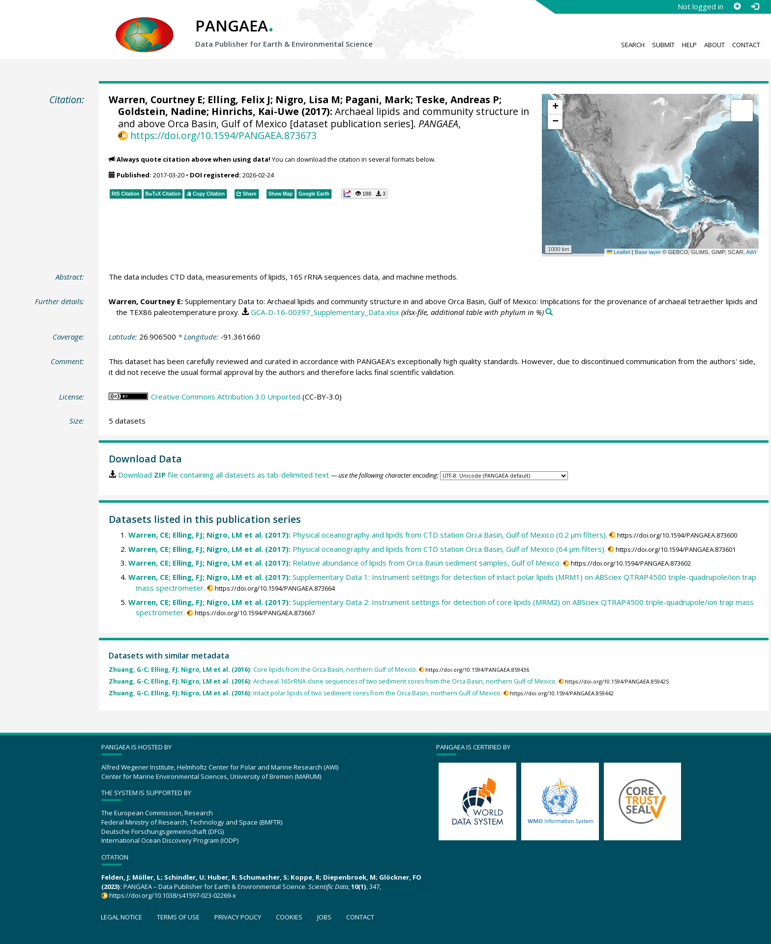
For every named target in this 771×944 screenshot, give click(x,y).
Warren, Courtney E (156, 99)
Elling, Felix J (239, 99)
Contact (746, 44)
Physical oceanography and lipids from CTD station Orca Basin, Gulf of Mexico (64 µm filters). (367, 549)
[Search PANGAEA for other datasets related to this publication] (549, 312)
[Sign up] (737, 6)
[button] (555, 107)
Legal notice (121, 917)
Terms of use (178, 917)
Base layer (648, 252)
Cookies (289, 917)
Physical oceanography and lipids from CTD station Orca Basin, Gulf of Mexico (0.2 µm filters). (367, 535)
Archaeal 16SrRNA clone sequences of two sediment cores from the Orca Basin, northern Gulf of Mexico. (333, 681)
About (714, 44)
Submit (663, 44)
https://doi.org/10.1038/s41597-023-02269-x (172, 895)
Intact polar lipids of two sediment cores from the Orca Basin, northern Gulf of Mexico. (305, 693)
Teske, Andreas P (457, 99)
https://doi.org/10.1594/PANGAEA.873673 (223, 135)
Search (633, 44)
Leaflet (618, 252)
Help (689, 44)
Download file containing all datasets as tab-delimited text (223, 475)
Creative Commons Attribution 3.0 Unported (225, 396)
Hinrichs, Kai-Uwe (255, 111)
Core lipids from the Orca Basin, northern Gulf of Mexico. (263, 669)
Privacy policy (237, 917)
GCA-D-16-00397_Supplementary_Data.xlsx (325, 312)
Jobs (324, 917)
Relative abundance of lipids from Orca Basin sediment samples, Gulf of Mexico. (344, 563)
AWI (751, 252)
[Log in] (755, 6)
